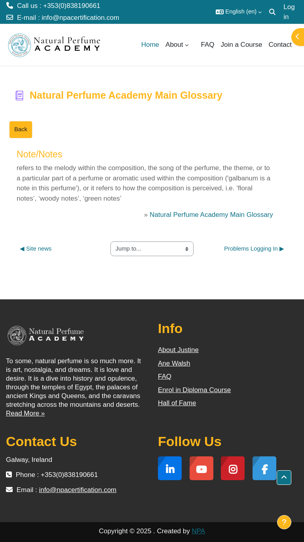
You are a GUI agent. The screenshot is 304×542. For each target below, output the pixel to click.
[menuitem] (195, 45)
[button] (238, 12)
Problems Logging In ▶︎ (254, 248)
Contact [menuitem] (280, 44)
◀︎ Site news (35, 248)
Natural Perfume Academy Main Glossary (211, 214)
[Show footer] (284, 522)
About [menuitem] (174, 44)
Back (20, 129)
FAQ (164, 376)
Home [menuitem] (150, 44)
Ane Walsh (174, 363)
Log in (288, 12)
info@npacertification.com (80, 17)
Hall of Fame (177, 403)
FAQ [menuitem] (208, 44)
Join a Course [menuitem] (241, 44)
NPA (198, 531)
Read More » (25, 413)
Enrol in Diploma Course (194, 390)
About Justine (178, 350)
